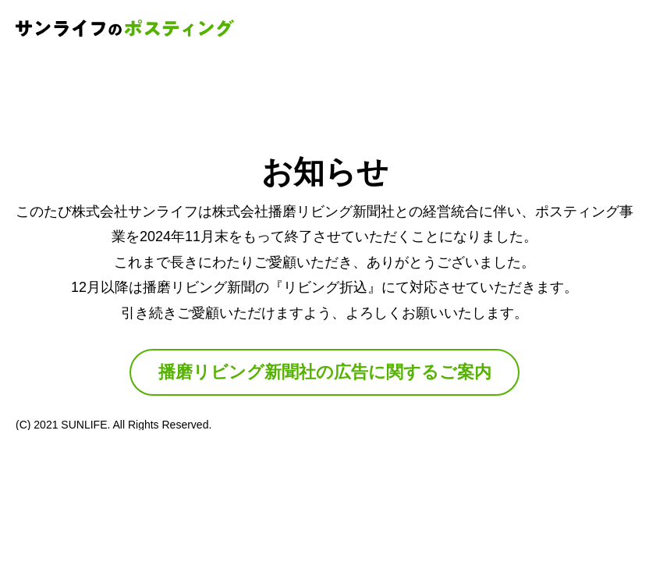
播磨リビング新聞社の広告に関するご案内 (324, 372)
